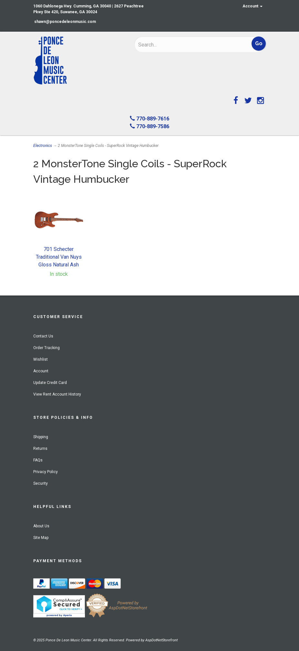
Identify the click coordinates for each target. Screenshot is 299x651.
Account (252, 6)
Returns (40, 448)
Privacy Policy (45, 472)
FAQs (38, 460)
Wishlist (40, 359)
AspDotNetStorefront (161, 640)
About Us (41, 526)
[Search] (180, 44)
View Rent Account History (57, 394)
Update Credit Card (50, 382)
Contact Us (43, 336)
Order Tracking (46, 348)
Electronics (42, 145)
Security (40, 483)
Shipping (40, 437)
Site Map (40, 537)
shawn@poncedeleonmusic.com (65, 21)
